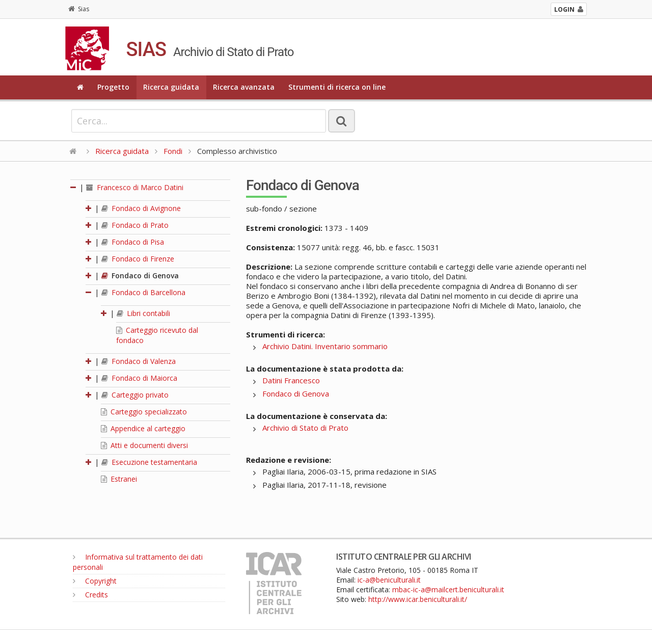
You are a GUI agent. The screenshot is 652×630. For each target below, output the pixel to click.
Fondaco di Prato (135, 225)
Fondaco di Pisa (132, 242)
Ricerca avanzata (244, 87)
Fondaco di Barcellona (143, 292)
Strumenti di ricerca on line (337, 87)
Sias (78, 9)
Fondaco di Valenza (138, 361)
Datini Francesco (291, 380)
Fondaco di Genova (140, 275)
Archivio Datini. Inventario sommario (325, 346)
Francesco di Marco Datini (134, 187)
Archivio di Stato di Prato (305, 428)
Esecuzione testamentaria (149, 462)
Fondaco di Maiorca (139, 378)
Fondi (173, 151)
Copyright (95, 581)
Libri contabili (143, 313)
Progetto (113, 87)
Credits (90, 594)
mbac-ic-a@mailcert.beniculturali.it (448, 589)
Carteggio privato (135, 395)
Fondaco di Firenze (137, 259)
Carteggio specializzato (144, 411)
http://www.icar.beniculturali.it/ (417, 599)
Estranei (119, 479)
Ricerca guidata (171, 87)
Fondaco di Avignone (141, 208)
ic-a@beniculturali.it (389, 580)
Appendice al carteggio (143, 428)
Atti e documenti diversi (144, 445)
